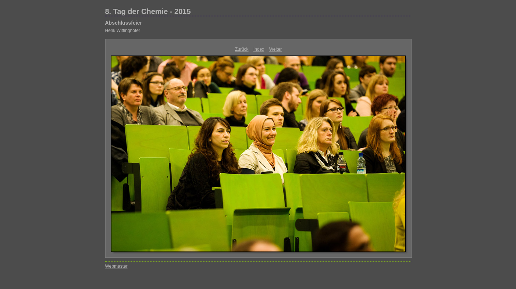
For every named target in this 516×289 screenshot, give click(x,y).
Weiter (275, 49)
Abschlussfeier (123, 23)
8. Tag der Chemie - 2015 (148, 11)
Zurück (242, 49)
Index (258, 49)
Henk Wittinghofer (122, 30)
